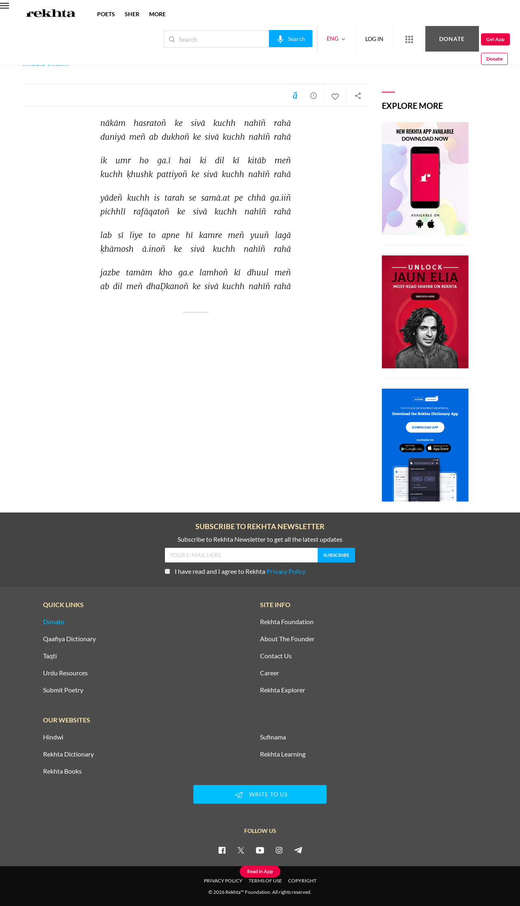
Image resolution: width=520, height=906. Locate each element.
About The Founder (287, 639)
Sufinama (273, 737)
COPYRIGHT (302, 881)
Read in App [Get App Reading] (260, 871)
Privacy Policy (286, 571)
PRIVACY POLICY (223, 881)
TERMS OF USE (265, 881)
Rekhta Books (62, 771)
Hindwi (53, 737)
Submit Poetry (63, 690)
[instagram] (279, 849)
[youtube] (260, 849)
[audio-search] (263, 38)
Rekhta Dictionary (68, 754)
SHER (132, 14)
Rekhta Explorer (282, 690)
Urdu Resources (65, 673)
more (157, 14)
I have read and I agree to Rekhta (235, 571)
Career (269, 673)
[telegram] (298, 849)
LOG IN (347, 38)
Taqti (50, 656)
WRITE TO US (260, 794)
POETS (106, 14)
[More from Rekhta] (382, 39)
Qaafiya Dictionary (69, 639)
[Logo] (51, 14)
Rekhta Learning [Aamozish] (283, 754)
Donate (425, 38)
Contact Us (276, 656)
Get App (467, 39)
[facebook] (221, 849)
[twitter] (240, 849)
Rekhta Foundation (287, 621)
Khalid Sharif (47, 64)
